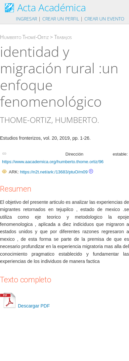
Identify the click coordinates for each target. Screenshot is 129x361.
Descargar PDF (25, 305)
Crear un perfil (60, 19)
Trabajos (63, 37)
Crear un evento (104, 19)
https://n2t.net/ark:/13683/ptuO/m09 (54, 171)
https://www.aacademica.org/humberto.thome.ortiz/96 (53, 161)
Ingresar (26, 19)
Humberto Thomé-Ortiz (24, 37)
